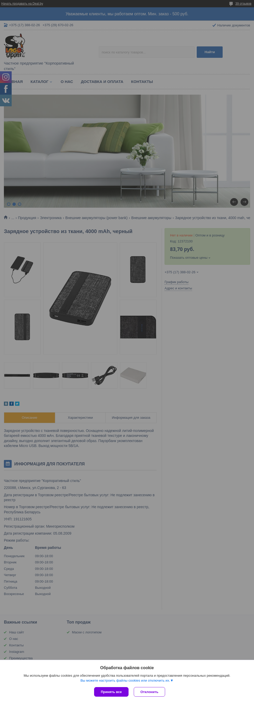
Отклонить (149, 692)
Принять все (111, 692)
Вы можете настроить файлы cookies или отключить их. (125, 680)
